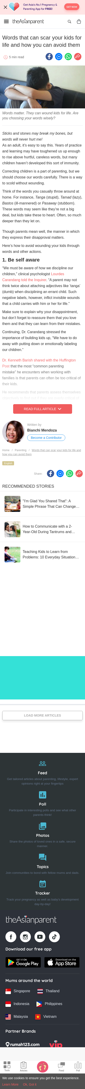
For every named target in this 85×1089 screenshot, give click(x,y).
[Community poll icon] (78, 1067)
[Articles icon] (23, 1067)
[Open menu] (6, 21)
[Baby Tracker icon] (43, 1066)
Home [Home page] (6, 450)
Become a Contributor (46, 438)
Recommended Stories (28, 486)
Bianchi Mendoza (42, 430)
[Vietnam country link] (45, 1017)
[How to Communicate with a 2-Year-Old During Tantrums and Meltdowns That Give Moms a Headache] (42, 529)
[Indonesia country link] (17, 1004)
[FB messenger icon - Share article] (58, 56)
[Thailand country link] (48, 991)
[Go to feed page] (28, 21)
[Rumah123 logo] (22, 1046)
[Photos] (42, 834)
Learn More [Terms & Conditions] (10, 1084)
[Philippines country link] (49, 1004)
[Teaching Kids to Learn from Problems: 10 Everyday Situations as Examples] (42, 555)
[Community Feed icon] (61, 1067)
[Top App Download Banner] (42, 7)
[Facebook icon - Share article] (49, 56)
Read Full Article (42, 409)
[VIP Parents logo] (56, 1046)
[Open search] (69, 21)
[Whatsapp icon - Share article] (68, 56)
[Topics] (42, 863)
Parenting (20, 450)
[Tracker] (42, 891)
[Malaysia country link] (16, 1017)
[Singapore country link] (17, 991)
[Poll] (42, 802)
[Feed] (42, 771)
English (8, 463)
